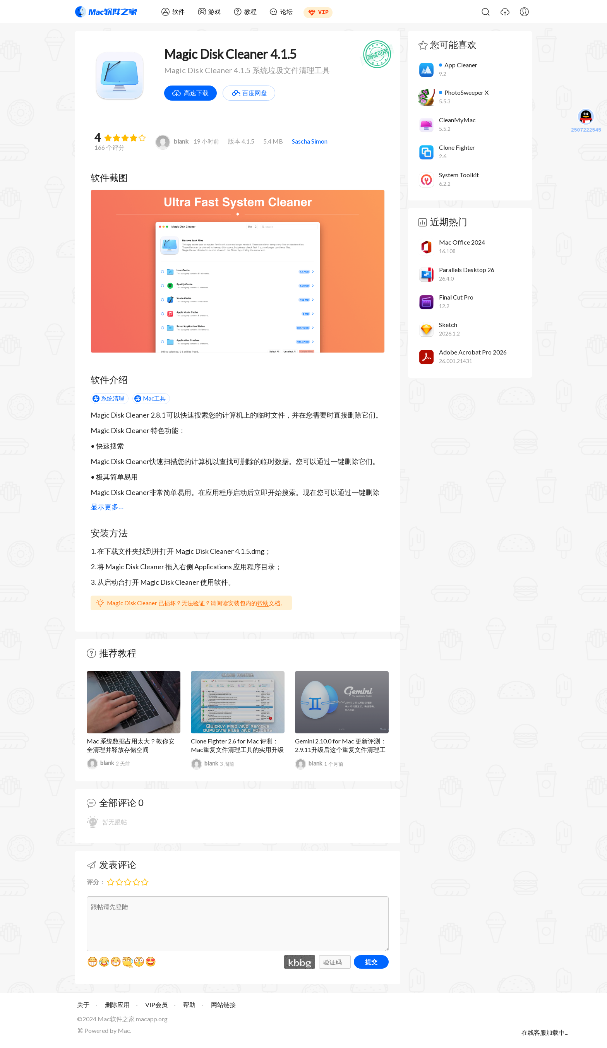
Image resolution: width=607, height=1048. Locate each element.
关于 (83, 1004)
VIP (323, 11)
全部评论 (117, 802)
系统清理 (112, 398)
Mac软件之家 (106, 11)
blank (172, 141)
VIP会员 (156, 1004)
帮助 (263, 602)
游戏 (214, 11)
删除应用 (117, 1004)
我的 (524, 11)
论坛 (286, 11)
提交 (371, 961)
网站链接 (223, 1004)
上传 (505, 11)
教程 (250, 11)
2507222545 (586, 121)
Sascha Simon (310, 141)
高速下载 (196, 92)
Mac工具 (154, 398)
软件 (178, 11)
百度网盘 (254, 92)
